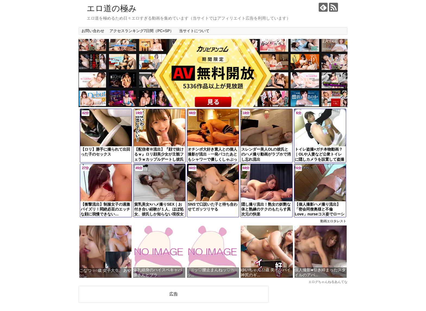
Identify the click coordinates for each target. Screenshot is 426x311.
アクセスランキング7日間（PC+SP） (141, 31)
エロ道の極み (112, 8)
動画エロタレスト (333, 221)
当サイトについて (194, 31)
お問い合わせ (93, 31)
